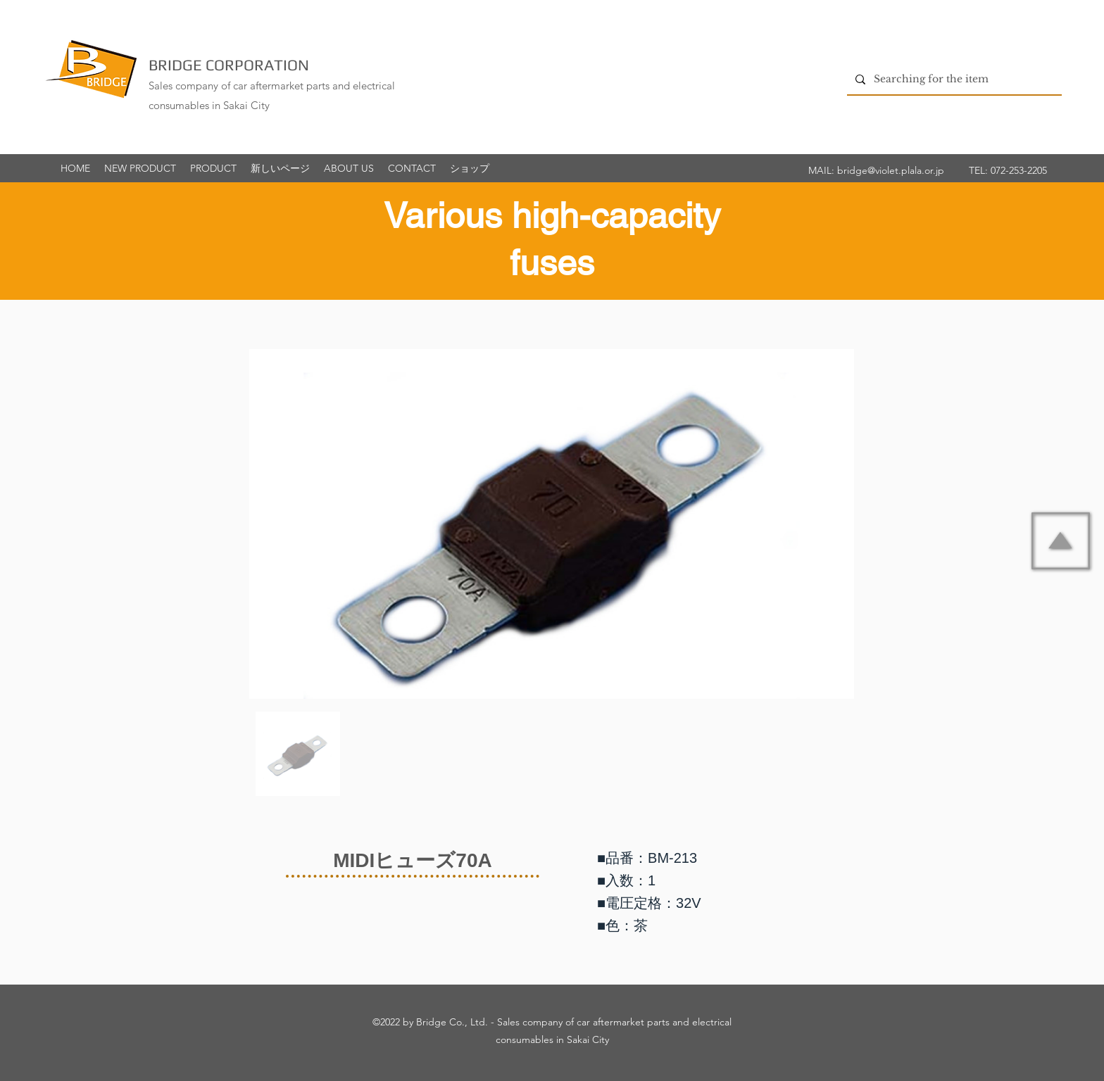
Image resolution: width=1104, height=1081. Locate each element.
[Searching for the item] (953, 79)
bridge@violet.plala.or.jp (890, 170)
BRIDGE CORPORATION (229, 65)
